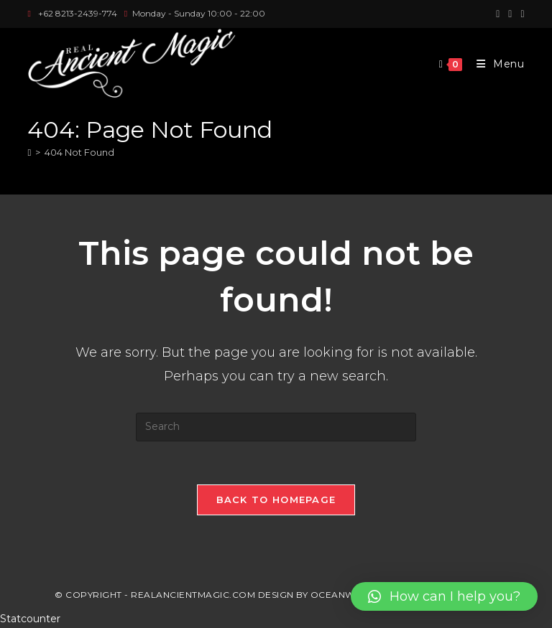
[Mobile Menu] (495, 63)
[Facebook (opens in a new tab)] (498, 13)
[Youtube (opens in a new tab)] (520, 13)
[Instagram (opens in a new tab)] (510, 13)
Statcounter (30, 618)
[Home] (29, 152)
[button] (444, 596)
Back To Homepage (276, 499)
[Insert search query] (276, 427)
